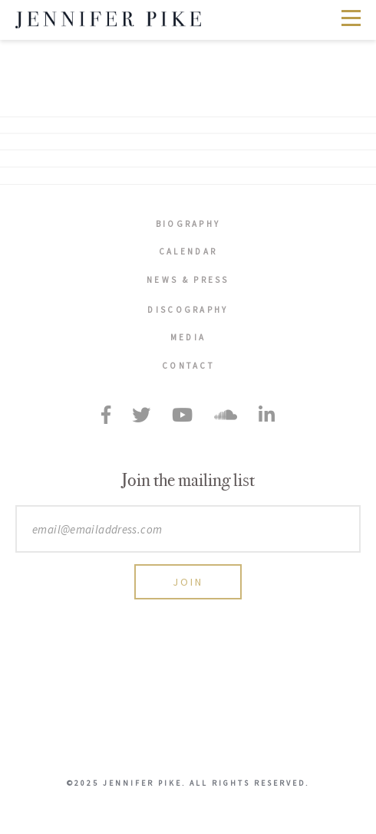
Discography (187, 309)
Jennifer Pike (108, 19)
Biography (188, 223)
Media (188, 337)
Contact (188, 365)
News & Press (188, 279)
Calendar (188, 251)
